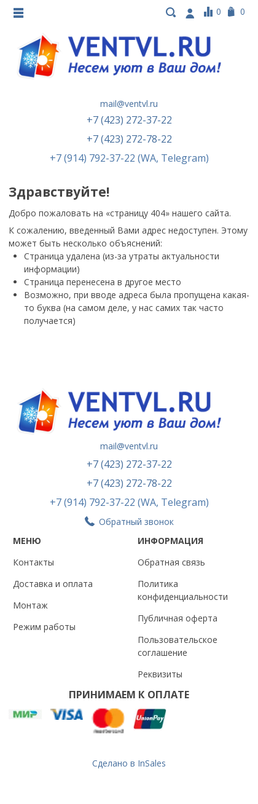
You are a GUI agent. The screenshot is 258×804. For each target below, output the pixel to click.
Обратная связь (171, 562)
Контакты (33, 562)
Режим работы (44, 627)
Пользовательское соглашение (177, 646)
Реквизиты (160, 674)
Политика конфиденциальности (183, 590)
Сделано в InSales (129, 763)
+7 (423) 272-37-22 (129, 120)
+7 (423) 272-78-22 (129, 139)
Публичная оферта (177, 618)
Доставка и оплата (53, 583)
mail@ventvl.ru (129, 103)
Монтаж (30, 605)
